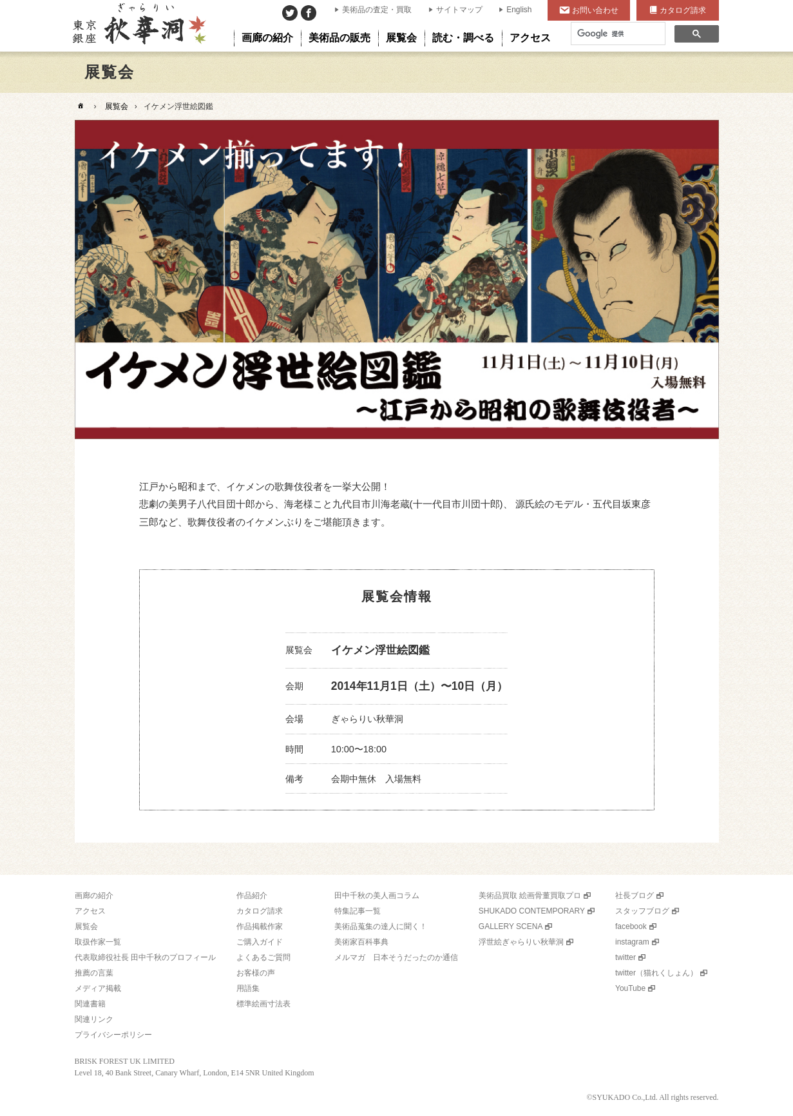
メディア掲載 (98, 988)
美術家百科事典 (361, 941)
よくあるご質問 (263, 957)
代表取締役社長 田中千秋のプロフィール (145, 957)
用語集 (248, 988)
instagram (632, 941)
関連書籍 (90, 1003)
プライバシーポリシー (113, 1034)
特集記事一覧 (357, 910)
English (518, 9)
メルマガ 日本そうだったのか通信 (396, 957)
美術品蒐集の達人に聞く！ (380, 926)
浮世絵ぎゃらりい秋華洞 (521, 941)
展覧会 (116, 106)
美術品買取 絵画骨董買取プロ (530, 895)
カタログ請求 (683, 10)
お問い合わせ (595, 10)
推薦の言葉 (94, 972)
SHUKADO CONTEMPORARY (532, 910)
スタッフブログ (642, 910)
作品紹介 (251, 895)
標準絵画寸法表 (263, 1003)
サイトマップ (459, 9)
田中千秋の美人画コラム (376, 895)
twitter (625, 957)
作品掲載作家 (259, 926)
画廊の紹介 (94, 895)
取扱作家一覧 (98, 941)
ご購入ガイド (259, 941)
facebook (631, 926)
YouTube (630, 988)
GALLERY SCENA (511, 926)
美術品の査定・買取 (377, 9)
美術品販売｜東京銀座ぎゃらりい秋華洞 (138, 26)
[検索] (616, 34)
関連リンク (94, 1019)
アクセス (90, 910)
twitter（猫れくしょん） (656, 972)
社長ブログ (634, 895)
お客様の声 (255, 972)
